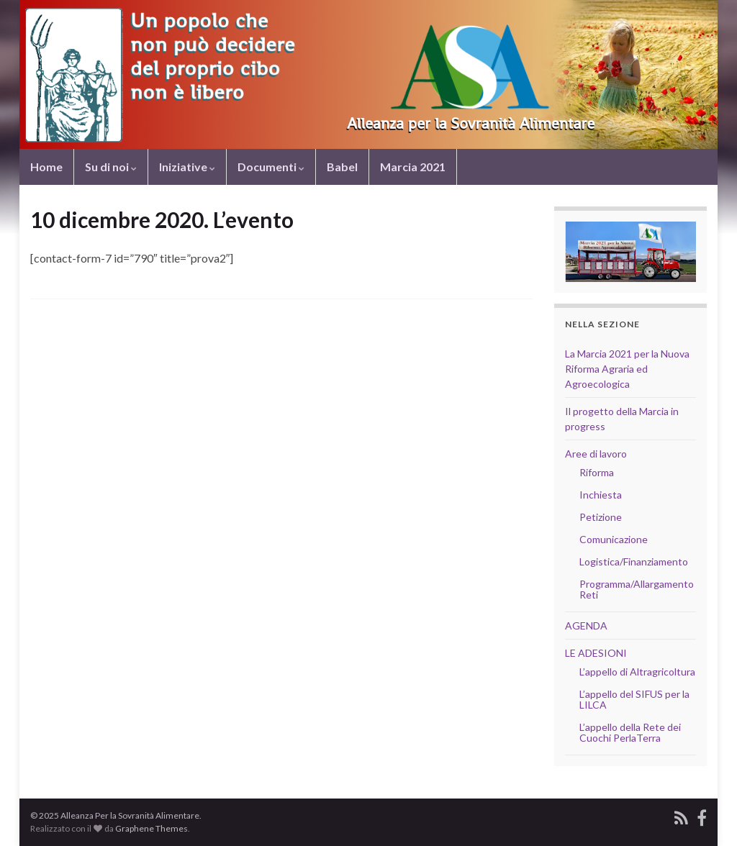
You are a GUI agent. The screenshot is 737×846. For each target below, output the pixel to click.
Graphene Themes (151, 828)
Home (46, 166)
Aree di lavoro (596, 453)
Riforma (596, 472)
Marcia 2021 (413, 166)
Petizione (600, 517)
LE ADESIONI (596, 653)
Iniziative (187, 166)
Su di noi (111, 166)
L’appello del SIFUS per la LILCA (634, 699)
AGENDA (586, 625)
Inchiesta (600, 494)
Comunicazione (613, 539)
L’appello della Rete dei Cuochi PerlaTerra (630, 732)
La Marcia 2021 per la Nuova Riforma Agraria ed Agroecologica (627, 368)
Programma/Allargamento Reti (636, 589)
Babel (342, 166)
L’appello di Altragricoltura (637, 671)
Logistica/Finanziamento (633, 561)
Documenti (271, 166)
